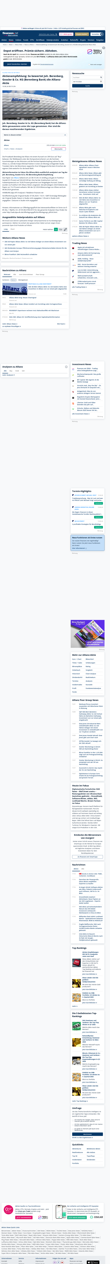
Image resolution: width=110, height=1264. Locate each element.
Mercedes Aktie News (90, 1242)
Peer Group (40, 274)
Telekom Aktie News (44, 1251)
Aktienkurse (76, 1149)
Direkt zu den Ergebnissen (82, 1137)
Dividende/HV (77, 677)
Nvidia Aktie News (69, 1233)
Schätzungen (90, 663)
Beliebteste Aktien (93, 1149)
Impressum (40, 1261)
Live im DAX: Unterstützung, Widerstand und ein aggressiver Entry (89, 271)
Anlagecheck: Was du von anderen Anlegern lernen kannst (89, 392)
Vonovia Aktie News (24, 1244)
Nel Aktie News (51, 1249)
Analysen (19, 149)
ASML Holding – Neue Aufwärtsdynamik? (85, 260)
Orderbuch (76, 670)
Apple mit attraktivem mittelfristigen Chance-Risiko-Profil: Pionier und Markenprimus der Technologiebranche (88, 248)
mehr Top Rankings (80, 1101)
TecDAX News (61, 1231)
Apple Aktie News (72, 1237)
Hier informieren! (79, 548)
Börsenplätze (77, 666)
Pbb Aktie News (33, 1253)
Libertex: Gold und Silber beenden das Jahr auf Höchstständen (86, 404)
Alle (14, 274)
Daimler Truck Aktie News (68, 1249)
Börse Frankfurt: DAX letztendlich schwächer (21, 254)
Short (13, 229)
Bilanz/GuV (90, 659)
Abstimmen (87, 1134)
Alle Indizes (91, 1152)
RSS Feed (61, 324)
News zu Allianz (29, 45)
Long (6, 229)
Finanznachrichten (29, 1231)
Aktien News (16, 1231)
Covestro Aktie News (71, 1246)
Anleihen (64, 40)
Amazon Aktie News (50, 1235)
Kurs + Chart (76, 659)
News (11, 40)
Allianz (6, 145)
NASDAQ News (87, 1231)
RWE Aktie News (72, 1240)
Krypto (83, 40)
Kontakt (4, 1261)
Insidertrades (77, 685)
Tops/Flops (91, 1156)
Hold (17, 371)
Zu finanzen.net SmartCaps (88, 857)
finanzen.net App (76, 1261)
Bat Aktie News (58, 1251)
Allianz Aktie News (8, 1237)
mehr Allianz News (9, 324)
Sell (23, 371)
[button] (66, 34)
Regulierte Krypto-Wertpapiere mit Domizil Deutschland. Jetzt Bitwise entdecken (88, 398)
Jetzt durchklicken (89, 974)
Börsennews (6, 1231)
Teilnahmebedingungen (46, 64)
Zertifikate (40, 40)
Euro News (27, 1233)
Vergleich (89, 670)
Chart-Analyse (91, 674)
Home (5, 45)
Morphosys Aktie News (83, 1244)
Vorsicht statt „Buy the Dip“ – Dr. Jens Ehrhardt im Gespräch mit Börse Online (89, 386)
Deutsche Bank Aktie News (55, 1237)
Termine (75, 681)
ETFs (32, 40)
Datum (13, 280)
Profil (74, 688)
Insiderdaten (77, 1160)
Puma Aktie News (23, 1249)
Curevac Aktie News (9, 1249)
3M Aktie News (60, 1253)
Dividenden (91, 1160)
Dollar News (17, 1233)
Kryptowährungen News (41, 1233)
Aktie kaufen (59, 149)
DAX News (41, 1231)
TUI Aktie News (85, 1235)
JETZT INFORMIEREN (24, 1218)
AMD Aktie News (38, 1244)
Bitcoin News (56, 1233)
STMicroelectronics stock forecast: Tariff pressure (87, 282)
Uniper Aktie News (52, 1244)
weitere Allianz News (80, 236)
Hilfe (20, 1261)
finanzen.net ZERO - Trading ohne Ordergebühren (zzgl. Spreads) (87, 369)
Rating (88, 666)
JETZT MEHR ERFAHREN (77, 1218)
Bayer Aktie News (35, 1235)
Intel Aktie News (41, 1246)
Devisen (91, 40)
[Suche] (56, 34)
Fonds (25, 40)
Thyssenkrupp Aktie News (71, 1242)
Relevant (7, 274)
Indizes (18, 40)
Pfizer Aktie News (27, 1246)
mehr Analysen (8, 375)
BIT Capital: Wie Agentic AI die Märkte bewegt (88, 381)
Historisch (76, 674)
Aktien (4, 40)
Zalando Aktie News (86, 1251)
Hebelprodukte (53, 40)
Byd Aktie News (38, 1242)
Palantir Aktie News (55, 1246)
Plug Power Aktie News (10, 1240)
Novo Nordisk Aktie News (11, 1246)
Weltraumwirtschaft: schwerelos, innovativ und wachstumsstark (87, 277)
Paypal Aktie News (58, 1240)
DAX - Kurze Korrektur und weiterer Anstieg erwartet (87, 265)
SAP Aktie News (38, 1237)
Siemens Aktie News (87, 1246)
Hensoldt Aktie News (26, 1240)
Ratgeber (100, 40)
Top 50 (74, 1156)
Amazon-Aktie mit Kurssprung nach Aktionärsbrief (89, 254)
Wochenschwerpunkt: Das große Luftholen (89, 375)
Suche (87, 86)
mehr (74, 1006)
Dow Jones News (74, 1231)
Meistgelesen (23, 280)
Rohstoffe (74, 40)
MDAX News (50, 1231)
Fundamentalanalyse (93, 688)
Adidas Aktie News (38, 1249)
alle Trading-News (79, 287)
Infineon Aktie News (43, 1240)
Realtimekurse (77, 1152)
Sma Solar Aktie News (86, 1249)
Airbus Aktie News (25, 1242)
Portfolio (75, 1163)
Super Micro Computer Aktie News (14, 1253)
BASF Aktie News (21, 1235)
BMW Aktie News (71, 1251)
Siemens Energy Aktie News (69, 1235)
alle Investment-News (80, 414)
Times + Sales (77, 663)
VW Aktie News (73, 1253)
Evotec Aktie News (67, 1244)
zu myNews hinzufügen (11, 326)
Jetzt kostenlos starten (17, 64)
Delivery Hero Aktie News (11, 1251)
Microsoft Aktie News (23, 1237)
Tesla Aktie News (8, 1235)
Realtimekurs (90, 677)
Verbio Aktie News (47, 1253)
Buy (11, 371)
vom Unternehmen (26, 274)
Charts (6, 149)
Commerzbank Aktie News (90, 1237)
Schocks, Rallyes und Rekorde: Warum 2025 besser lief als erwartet (88, 409)
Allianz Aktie (18, 45)
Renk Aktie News (86, 1240)
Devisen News (7, 1233)
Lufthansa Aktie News (9, 1242)
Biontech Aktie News (53, 1242)
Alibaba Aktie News (28, 1251)
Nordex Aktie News (8, 1244)
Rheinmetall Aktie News (86, 1233)
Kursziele (89, 685)
